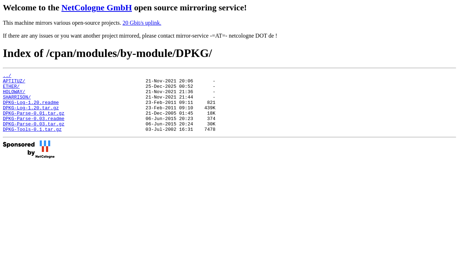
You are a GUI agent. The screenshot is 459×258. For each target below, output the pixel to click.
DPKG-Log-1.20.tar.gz (31, 115)
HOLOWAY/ (14, 95)
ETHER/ (11, 89)
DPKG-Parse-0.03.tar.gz (34, 134)
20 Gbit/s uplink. (142, 23)
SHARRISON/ (17, 102)
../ (7, 76)
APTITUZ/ (14, 83)
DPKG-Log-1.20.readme (31, 108)
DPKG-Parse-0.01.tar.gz (34, 121)
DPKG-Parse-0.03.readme (34, 128)
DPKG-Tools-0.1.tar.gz (32, 141)
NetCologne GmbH (96, 7)
